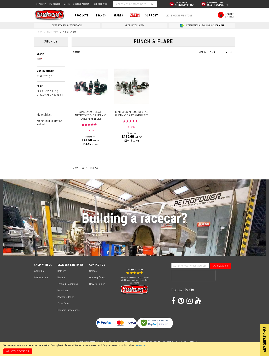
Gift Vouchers (41, 277)
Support (151, 15)
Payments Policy (65, 297)
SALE (134, 15)
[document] (134, 349)
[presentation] (193, 275)
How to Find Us (97, 284)
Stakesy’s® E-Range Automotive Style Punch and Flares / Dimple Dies (90, 115)
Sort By (202, 52)
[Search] (152, 4)
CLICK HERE (218, 25)
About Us (39, 271)
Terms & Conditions (67, 284)
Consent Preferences (68, 310)
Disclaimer (62, 290)
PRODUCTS (81, 15)
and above (51, 94)
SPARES (118, 15)
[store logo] (49, 15)
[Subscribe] (220, 266)
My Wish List (54, 4)
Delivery (61, 271)
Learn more (140, 345)
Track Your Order (99, 4)
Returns (61, 277)
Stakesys (45, 76)
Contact (93, 271)
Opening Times (97, 277)
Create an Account (81, 4)
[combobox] (135, 4)
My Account (41, 4)
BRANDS (101, 15)
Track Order (63, 303)
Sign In (67, 4)
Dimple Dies (52, 32)
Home (40, 32)
